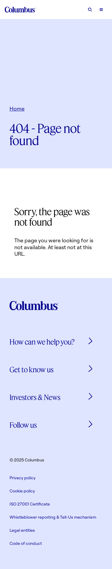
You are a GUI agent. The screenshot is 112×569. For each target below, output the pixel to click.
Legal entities (22, 530)
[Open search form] (90, 9)
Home (17, 108)
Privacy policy (23, 477)
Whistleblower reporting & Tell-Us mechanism (53, 517)
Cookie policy (22, 490)
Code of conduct (26, 543)
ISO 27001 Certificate (30, 503)
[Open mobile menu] (101, 9)
